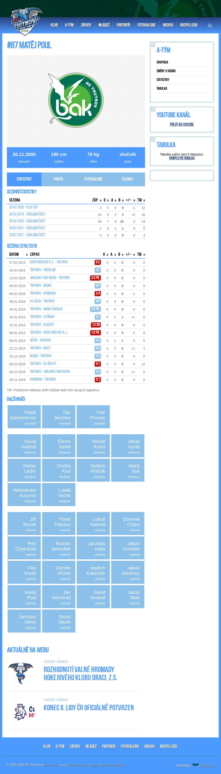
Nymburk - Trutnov (43, 379)
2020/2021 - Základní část (27, 228)
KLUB (46, 746)
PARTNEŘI (109, 746)
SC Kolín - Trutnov (42, 301)
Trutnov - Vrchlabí (42, 270)
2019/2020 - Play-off (23, 207)
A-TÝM (60, 746)
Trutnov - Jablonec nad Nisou (50, 372)
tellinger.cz (207, 765)
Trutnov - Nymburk (43, 293)
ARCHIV (149, 746)
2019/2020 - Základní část (27, 221)
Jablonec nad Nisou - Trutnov (50, 278)
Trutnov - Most (40, 348)
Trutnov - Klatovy (42, 325)
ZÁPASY (75, 746)
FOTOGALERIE (130, 746)
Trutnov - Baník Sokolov (46, 309)
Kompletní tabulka (182, 158)
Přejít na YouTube (182, 125)
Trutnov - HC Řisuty (43, 364)
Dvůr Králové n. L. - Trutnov (49, 262)
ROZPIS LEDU (168, 746)
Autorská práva (78, 764)
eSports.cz (51, 764)
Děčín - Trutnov (40, 340)
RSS (94, 764)
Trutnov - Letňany (42, 317)
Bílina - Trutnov (40, 356)
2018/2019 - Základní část (27, 214)
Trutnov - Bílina (40, 286)
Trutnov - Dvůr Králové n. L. (49, 333)
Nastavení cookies (112, 764)
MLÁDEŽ (91, 746)
